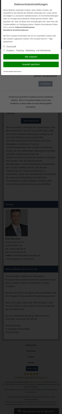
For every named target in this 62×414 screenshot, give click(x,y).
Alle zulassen (31, 57)
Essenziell (9, 46)
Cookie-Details (8, 71)
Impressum (17, 71)
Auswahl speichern (31, 64)
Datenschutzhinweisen (25, 27)
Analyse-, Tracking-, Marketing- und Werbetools (27, 50)
